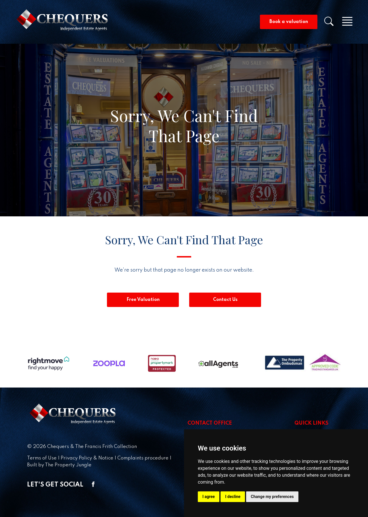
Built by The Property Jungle (59, 465)
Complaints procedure (142, 458)
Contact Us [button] (225, 299)
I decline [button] (232, 496)
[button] (332, 23)
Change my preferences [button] (272, 496)
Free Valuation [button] (143, 299)
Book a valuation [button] (288, 22)
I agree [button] (208, 496)
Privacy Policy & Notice (87, 458)
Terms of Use (42, 458)
